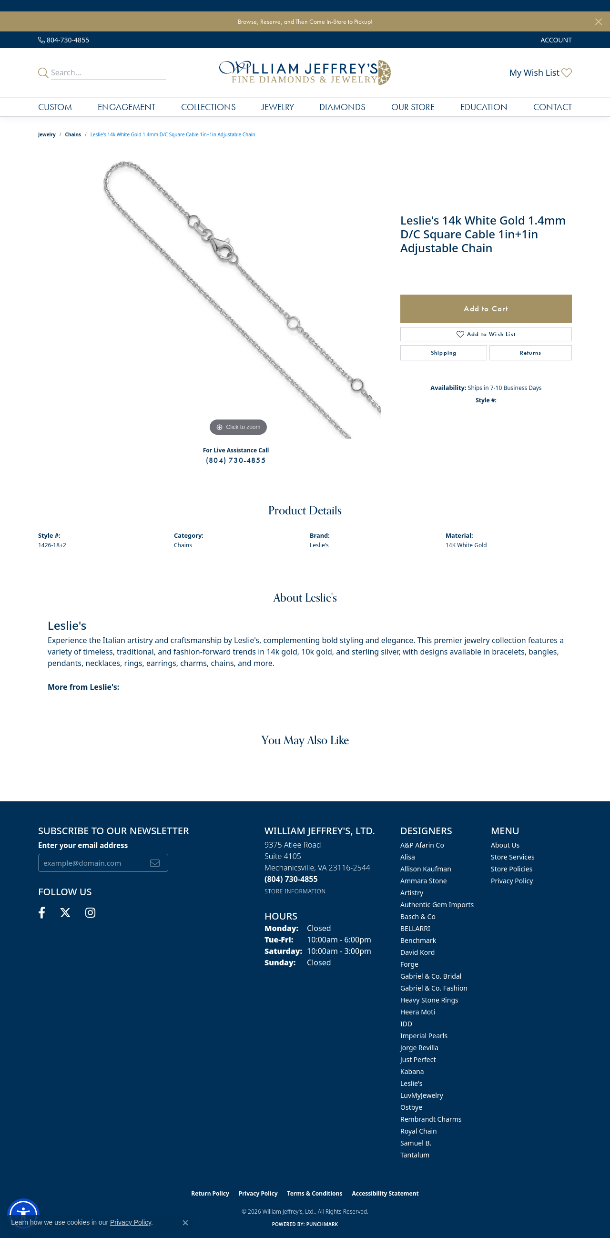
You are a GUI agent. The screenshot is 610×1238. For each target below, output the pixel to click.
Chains (73, 134)
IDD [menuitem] (406, 1023)
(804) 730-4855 (236, 460)
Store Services (513, 856)
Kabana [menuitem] (412, 1071)
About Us (505, 844)
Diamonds (342, 107)
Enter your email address (83, 845)
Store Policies (511, 868)
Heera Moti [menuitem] (417, 1011)
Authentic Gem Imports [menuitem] (437, 904)
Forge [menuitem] (409, 964)
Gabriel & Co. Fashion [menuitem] (434, 987)
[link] (63, 39)
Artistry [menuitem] (411, 892)
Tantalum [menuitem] (414, 1154)
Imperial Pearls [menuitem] (423, 1035)
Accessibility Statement (385, 1193)
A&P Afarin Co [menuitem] (422, 844)
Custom (55, 107)
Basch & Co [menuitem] (418, 916)
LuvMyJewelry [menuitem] (421, 1095)
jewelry (47, 134)
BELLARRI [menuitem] (415, 928)
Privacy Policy (512, 880)
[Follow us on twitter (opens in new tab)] (65, 913)
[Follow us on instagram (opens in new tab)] (90, 913)
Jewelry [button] (278, 107)
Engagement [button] (126, 107)
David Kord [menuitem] (417, 952)
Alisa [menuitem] (407, 856)
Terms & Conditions (315, 1193)
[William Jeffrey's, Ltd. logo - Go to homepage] (305, 72)
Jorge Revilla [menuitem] (419, 1047)
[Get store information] (295, 891)
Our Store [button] (413, 107)
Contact (552, 107)
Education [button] (484, 107)
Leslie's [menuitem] (411, 1083)
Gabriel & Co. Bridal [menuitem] (430, 976)
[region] (238, 296)
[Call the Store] (291, 879)
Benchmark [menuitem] (418, 940)
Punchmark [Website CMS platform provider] (322, 1224)
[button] (555, 39)
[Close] (598, 22)
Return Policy (210, 1193)
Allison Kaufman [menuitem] (425, 868)
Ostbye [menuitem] (411, 1107)
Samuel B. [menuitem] (415, 1142)
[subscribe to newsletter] (155, 862)
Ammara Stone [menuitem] (423, 880)
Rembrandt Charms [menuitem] (431, 1119)
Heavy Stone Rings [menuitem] (429, 999)
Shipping (444, 353)
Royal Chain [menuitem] (418, 1131)
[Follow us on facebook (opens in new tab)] (41, 913)
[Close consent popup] (185, 1223)
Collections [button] (208, 107)
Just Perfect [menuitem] (418, 1059)
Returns (530, 353)
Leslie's (319, 545)
